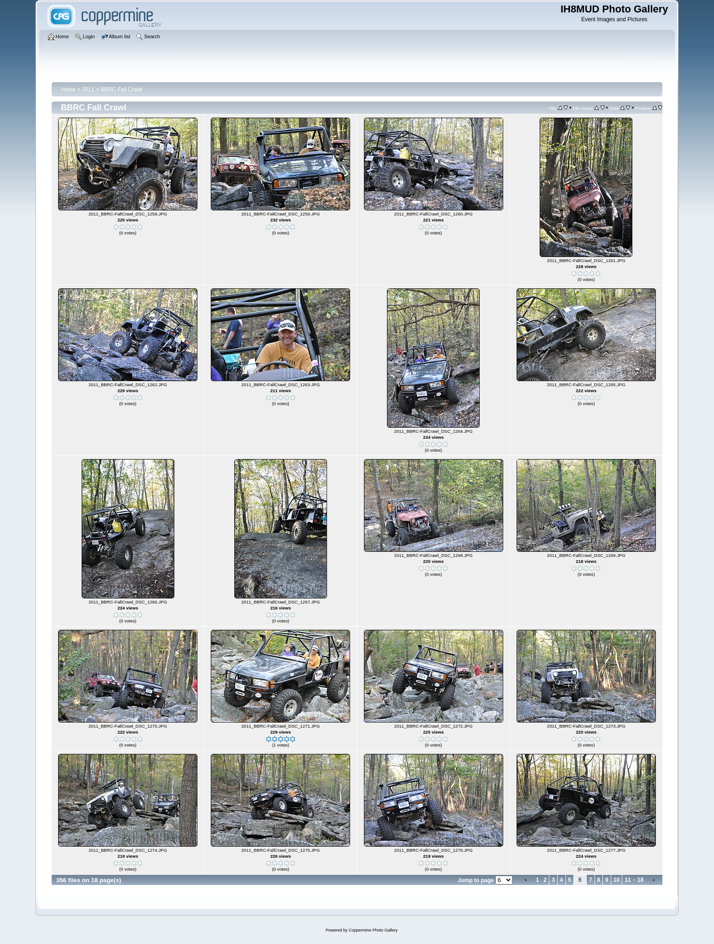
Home (68, 89)
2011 (88, 89)
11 (628, 880)
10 (616, 880)
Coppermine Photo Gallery (373, 930)
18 (640, 880)
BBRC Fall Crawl (121, 89)
